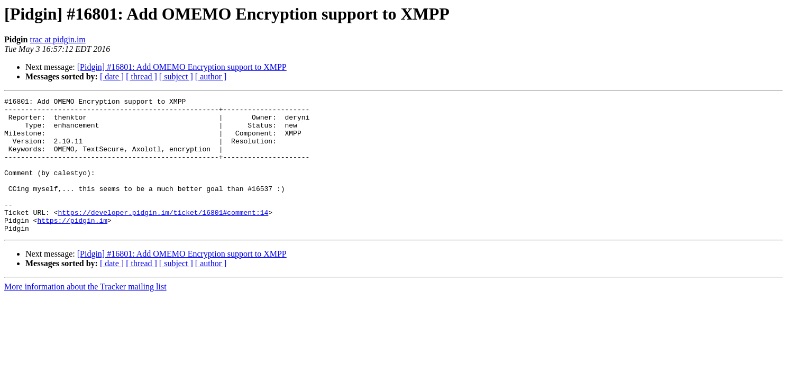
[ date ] (112, 76)
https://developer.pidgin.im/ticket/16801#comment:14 (163, 236)
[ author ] (211, 76)
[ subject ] (176, 76)
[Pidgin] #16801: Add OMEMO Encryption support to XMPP (182, 66)
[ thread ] (141, 76)
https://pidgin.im (72, 245)
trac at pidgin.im (57, 39)
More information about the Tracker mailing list (85, 313)
